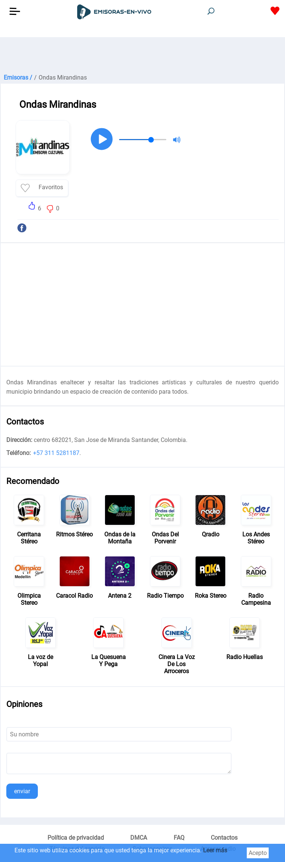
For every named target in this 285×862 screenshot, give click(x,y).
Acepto (258, 852)
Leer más (215, 850)
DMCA (138, 837)
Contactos (224, 837)
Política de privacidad (76, 837)
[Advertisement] (142, 55)
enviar (22, 791)
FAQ (179, 837)
